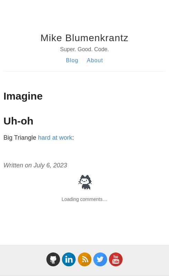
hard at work (55, 137)
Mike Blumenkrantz (84, 38)
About (95, 60)
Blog (72, 60)
